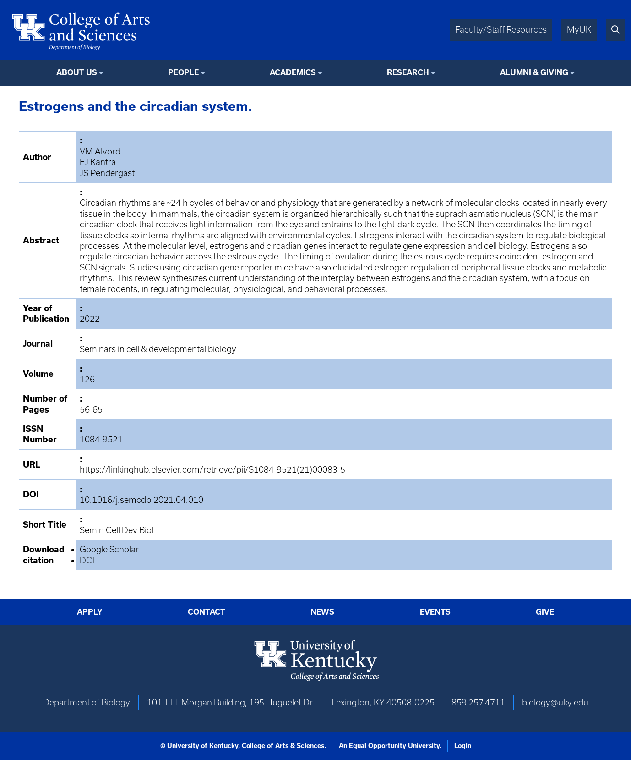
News (322, 612)
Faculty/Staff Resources (501, 29)
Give (545, 612)
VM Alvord (100, 151)
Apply (90, 612)
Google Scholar (109, 549)
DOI (87, 560)
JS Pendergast (107, 173)
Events (435, 612)
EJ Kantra (98, 162)
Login (462, 745)
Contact (206, 612)
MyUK (579, 29)
